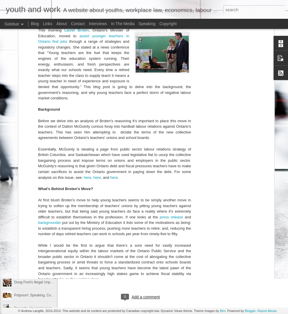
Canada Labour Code (107, 204)
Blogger (250, 311)
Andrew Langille (166, 223)
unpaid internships (105, 235)
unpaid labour (136, 235)
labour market (181, 231)
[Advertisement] (141, 273)
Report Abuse (267, 311)
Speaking (147, 23)
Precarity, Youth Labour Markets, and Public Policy (52, 217)
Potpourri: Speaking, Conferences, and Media (49, 295)
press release (171, 146)
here (87, 106)
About (61, 23)
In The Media (122, 23)
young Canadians (166, 235)
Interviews (98, 23)
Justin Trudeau (154, 231)
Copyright (168, 23)
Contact (78, 23)
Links (48, 23)
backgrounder (49, 151)
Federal (132, 231)
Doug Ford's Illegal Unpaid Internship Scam (47, 282)
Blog (35, 23)
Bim (222, 311)
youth (189, 235)
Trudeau (204, 231)
